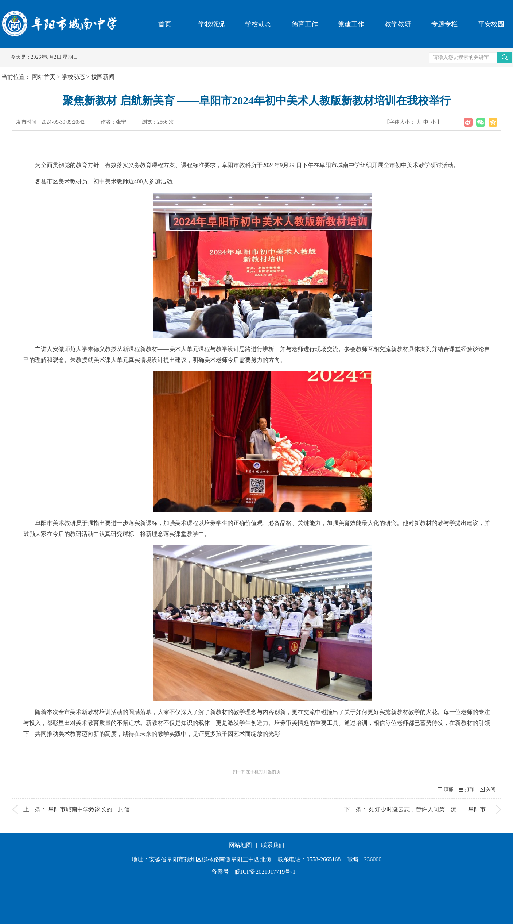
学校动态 (258, 24)
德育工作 (305, 24)
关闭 (490, 789)
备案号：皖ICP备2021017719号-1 (253, 872)
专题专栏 (444, 24)
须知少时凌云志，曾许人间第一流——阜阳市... (429, 809)
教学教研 (398, 24)
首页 (164, 24)
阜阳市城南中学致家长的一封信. (89, 809)
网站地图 (240, 845)
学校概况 (211, 24)
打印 (469, 789)
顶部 (448, 789)
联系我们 (272, 845)
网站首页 (43, 77)
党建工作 (351, 24)
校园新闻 (102, 77)
